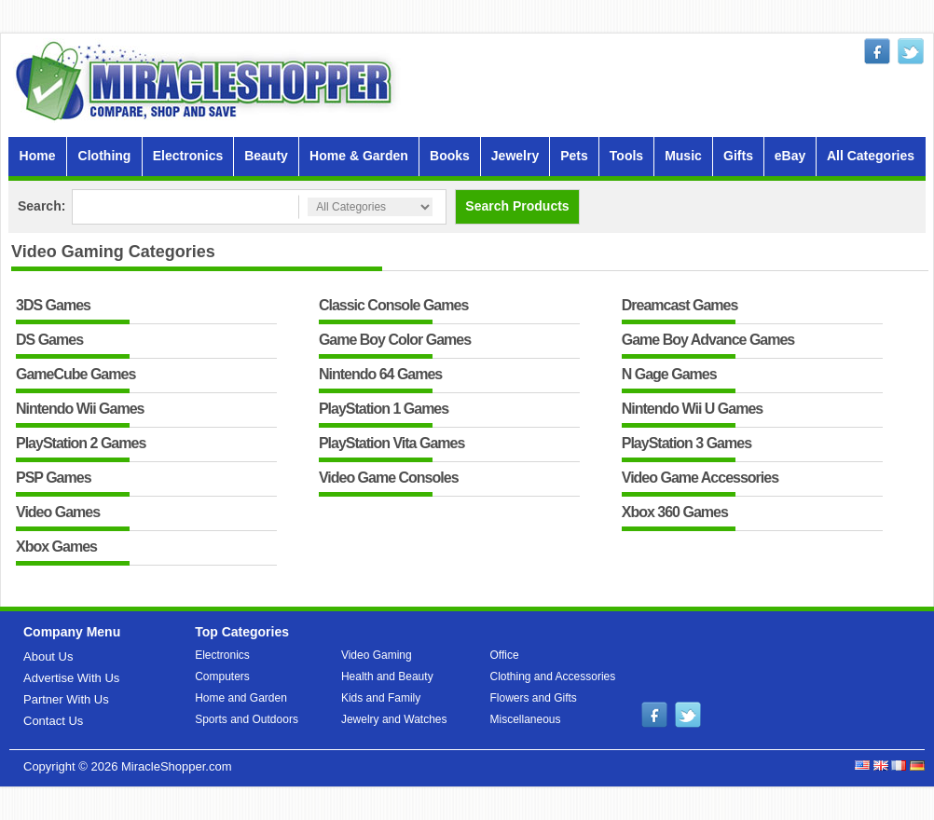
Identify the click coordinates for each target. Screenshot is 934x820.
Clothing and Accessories (553, 676)
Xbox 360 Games (675, 513)
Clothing (104, 155)
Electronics (188, 155)
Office (504, 655)
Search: (41, 205)
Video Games (58, 513)
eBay (790, 155)
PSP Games (53, 478)
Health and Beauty (387, 676)
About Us (48, 656)
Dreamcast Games (680, 306)
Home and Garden (241, 697)
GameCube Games (75, 375)
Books (450, 155)
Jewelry (515, 155)
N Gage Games (669, 375)
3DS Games (53, 306)
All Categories (870, 155)
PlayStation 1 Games (383, 410)
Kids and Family (380, 697)
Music (683, 155)
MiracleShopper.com (176, 766)
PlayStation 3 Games (686, 444)
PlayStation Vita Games (391, 444)
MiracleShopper (208, 80)
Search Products (517, 205)
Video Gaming (376, 655)
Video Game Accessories (700, 478)
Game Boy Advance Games (708, 341)
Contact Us (53, 721)
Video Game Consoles (389, 478)
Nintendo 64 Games (380, 375)
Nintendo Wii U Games (692, 410)
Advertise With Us (71, 678)
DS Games (49, 341)
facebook (877, 51)
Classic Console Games (393, 306)
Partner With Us (66, 699)
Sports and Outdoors (246, 719)
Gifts (738, 155)
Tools (626, 155)
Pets (574, 155)
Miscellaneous (525, 719)
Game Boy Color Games (395, 341)
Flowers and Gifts (533, 697)
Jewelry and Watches (394, 719)
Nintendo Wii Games (80, 410)
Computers (222, 676)
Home (38, 155)
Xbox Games (56, 547)
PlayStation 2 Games (80, 444)
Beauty (266, 155)
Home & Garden (358, 155)
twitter (911, 51)
